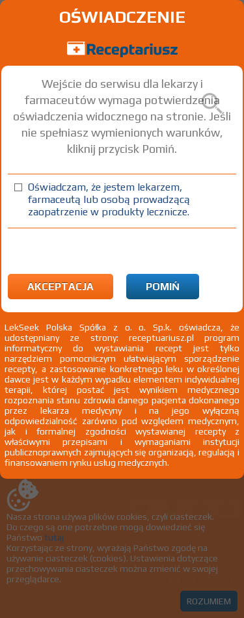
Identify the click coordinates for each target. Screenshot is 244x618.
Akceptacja (60, 286)
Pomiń (163, 286)
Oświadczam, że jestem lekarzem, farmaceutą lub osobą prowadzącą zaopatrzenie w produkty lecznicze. (109, 199)
